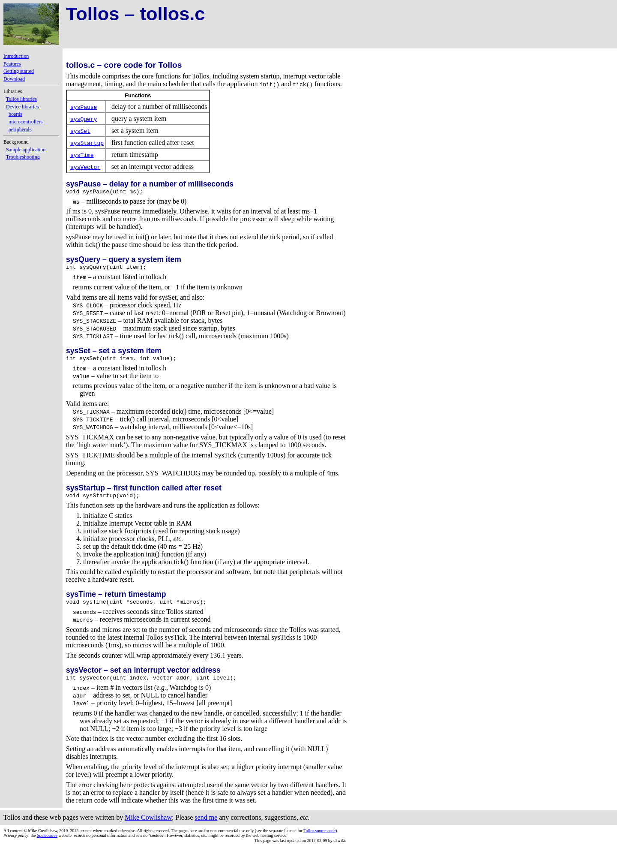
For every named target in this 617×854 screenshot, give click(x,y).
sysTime (82, 155)
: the (20, 843)
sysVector (85, 167)
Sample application (25, 150)
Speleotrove (47, 843)
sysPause (83, 107)
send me (206, 825)
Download (14, 79)
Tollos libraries (21, 99)
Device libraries (22, 107)
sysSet (80, 131)
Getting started (18, 71)
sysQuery (83, 119)
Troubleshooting (23, 157)
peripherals (20, 129)
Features (12, 64)
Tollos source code (319, 838)
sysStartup (87, 143)
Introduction (16, 56)
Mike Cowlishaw (148, 825)
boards (15, 114)
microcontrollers (25, 122)
